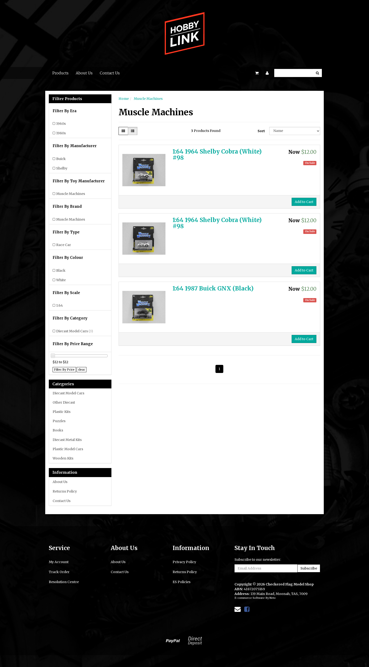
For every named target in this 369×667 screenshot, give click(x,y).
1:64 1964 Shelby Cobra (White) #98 (217, 154)
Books (58, 430)
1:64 (59, 305)
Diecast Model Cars (74, 331)
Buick (61, 159)
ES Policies (181, 582)
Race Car (63, 245)
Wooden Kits (63, 458)
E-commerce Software (249, 597)
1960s (61, 123)
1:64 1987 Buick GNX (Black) (213, 288)
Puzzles (59, 421)
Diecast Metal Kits (67, 440)
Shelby (61, 168)
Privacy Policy (184, 562)
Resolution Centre (64, 582)
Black (60, 270)
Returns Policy (65, 491)
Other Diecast (64, 402)
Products (60, 73)
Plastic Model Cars (68, 449)
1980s (61, 133)
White (61, 280)
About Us (84, 73)
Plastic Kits (61, 412)
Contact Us (110, 73)
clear (81, 369)
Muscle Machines (70, 194)
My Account (59, 562)
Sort (261, 131)
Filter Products (67, 99)
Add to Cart (304, 202)
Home (124, 99)
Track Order (59, 572)
